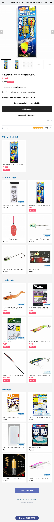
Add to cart (27, 109)
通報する (49, 120)
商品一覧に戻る (27, 490)
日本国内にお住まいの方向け (27, 115)
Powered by (27, 502)
